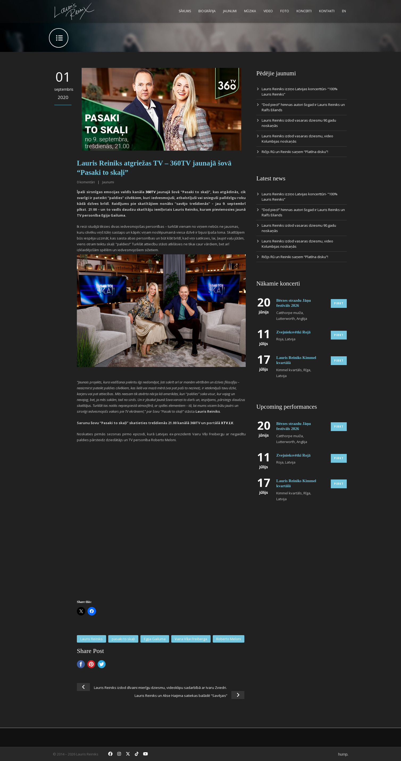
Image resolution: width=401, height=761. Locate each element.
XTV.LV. (227, 422)
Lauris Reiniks (91, 638)
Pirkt (339, 303)
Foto (284, 11)
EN (344, 11)
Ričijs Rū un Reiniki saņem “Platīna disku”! (295, 151)
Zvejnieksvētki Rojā (293, 332)
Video (268, 11)
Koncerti (304, 11)
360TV (150, 191)
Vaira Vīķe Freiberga (191, 638)
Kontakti (327, 11)
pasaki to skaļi (123, 638)
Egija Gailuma (155, 638)
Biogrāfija (207, 11)
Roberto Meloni (228, 638)
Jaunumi (230, 11)
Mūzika (250, 11)
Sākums (185, 11)
